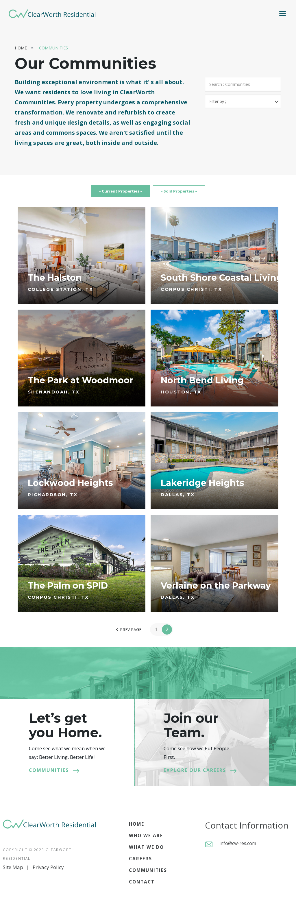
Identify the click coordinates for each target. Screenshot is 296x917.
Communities (53, 48)
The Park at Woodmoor (80, 383)
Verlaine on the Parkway (216, 588)
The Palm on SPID (68, 588)
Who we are (145, 838)
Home (21, 48)
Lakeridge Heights (202, 486)
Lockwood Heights (70, 486)
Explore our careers (198, 773)
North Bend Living (202, 383)
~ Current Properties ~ (108, 193)
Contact (140, 885)
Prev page (127, 633)
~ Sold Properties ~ (187, 193)
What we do (145, 850)
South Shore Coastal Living (221, 281)
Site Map (13, 870)
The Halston (55, 281)
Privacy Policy (48, 870)
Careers (139, 862)
